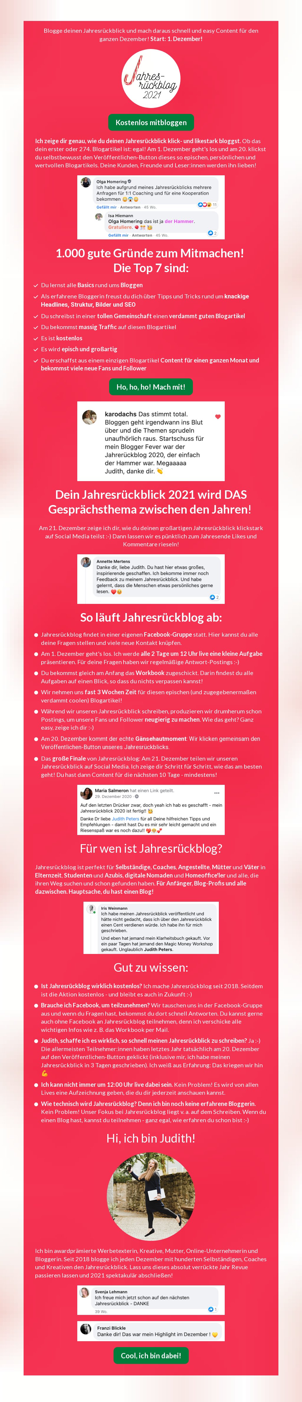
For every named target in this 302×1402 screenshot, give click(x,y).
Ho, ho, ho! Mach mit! (151, 377)
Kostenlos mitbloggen (151, 113)
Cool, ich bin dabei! (151, 1346)
